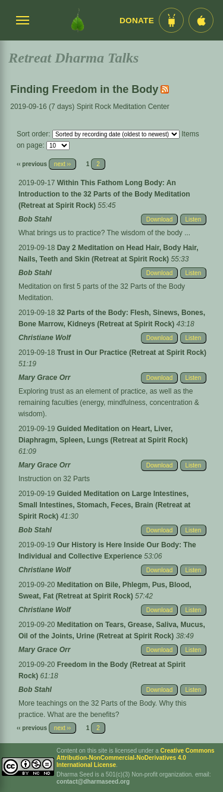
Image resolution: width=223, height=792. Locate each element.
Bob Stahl (35, 219)
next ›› (62, 164)
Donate (137, 20)
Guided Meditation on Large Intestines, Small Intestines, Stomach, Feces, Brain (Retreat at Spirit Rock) (104, 504)
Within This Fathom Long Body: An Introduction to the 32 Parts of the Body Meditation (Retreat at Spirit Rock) (104, 194)
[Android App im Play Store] (171, 20)
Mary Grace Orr (44, 377)
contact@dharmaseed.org (93, 781)
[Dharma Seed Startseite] (78, 20)
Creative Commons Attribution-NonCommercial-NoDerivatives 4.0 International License (135, 757)
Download (159, 219)
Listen (194, 219)
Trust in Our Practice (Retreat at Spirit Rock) (131, 352)
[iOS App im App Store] (201, 20)
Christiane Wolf (44, 337)
